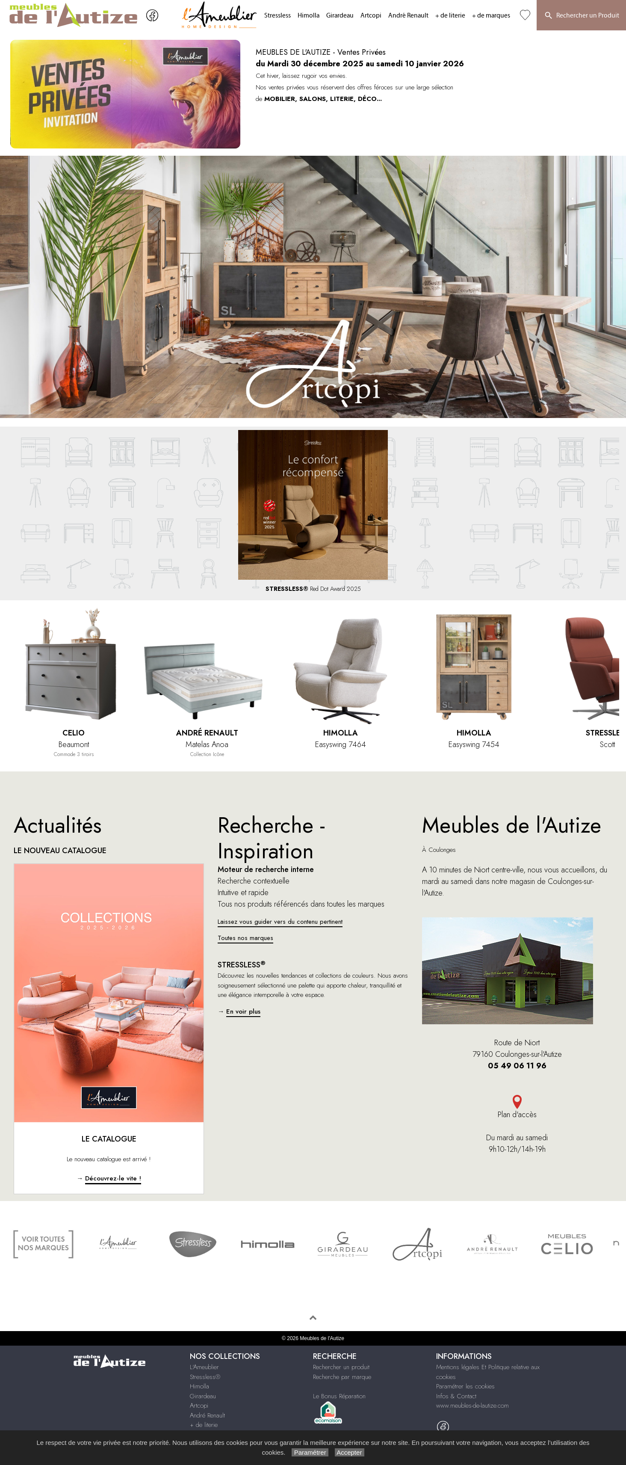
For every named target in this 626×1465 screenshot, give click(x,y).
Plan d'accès (517, 1107)
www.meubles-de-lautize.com (472, 1405)
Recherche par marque (342, 1377)
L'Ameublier (204, 1367)
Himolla (308, 15)
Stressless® (205, 1377)
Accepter (349, 1452)
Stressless (277, 15)
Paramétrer (310, 1452)
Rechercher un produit (341, 1367)
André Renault (408, 15)
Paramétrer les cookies (465, 1386)
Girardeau (340, 15)
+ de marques (491, 15)
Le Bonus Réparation (339, 1396)
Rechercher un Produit (581, 16)
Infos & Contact (456, 1396)
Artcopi (370, 15)
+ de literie (450, 15)
